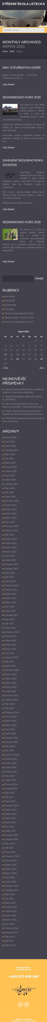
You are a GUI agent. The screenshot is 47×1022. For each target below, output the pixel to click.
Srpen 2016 (10, 852)
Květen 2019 (10, 721)
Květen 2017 (10, 814)
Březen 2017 (11, 822)
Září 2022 (9, 577)
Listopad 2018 (11, 742)
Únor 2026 (9, 442)
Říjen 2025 (10, 454)
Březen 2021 (11, 649)
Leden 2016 (10, 882)
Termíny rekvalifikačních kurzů (19, 322)
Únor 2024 (9, 522)
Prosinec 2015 (11, 886)
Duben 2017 (10, 818)
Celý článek (8, 84)
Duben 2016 (10, 869)
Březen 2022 (11, 602)
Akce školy (10, 296)
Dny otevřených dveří (22, 67)
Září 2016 (9, 848)
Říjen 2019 (10, 704)
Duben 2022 (10, 598)
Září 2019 (9, 708)
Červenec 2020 (12, 670)
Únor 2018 (9, 776)
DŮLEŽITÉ (10, 301)
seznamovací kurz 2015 (22, 97)
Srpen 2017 (10, 801)
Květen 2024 (10, 509)
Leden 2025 (10, 480)
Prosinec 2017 (11, 784)
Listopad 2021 (11, 615)
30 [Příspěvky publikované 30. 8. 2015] (41, 359)
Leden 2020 (10, 691)
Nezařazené (10, 305)
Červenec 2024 (12, 501)
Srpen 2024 (10, 497)
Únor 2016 (9, 877)
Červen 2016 (11, 860)
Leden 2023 (10, 560)
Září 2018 (9, 750)
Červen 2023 (11, 539)
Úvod (5, 51)
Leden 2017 (10, 831)
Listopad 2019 (11, 700)
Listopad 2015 (11, 890)
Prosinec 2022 (11, 564)
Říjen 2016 (10, 843)
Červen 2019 (11, 717)
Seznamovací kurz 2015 (22, 222)
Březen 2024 (11, 518)
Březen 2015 (11, 920)
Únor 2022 (9, 607)
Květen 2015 (10, 911)
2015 (12, 51)
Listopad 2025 (11, 450)
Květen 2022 (10, 594)
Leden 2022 (10, 611)
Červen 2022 (11, 590)
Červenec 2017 (12, 805)
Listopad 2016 (11, 839)
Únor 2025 (9, 475)
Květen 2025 (10, 471)
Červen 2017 (11, 810)
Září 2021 (9, 623)
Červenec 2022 (12, 585)
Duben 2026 (10, 437)
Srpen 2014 (10, 945)
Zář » (41, 368)
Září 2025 (9, 458)
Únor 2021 (9, 653)
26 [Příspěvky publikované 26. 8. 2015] (17, 359)
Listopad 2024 (11, 484)
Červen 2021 (11, 636)
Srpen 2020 (10, 666)
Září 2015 (9, 898)
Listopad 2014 (11, 932)
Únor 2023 (9, 556)
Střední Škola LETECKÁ (23, 4)
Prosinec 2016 (11, 835)
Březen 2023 (11, 552)
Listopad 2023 (11, 530)
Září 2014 (9, 941)
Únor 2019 (9, 729)
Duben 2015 (10, 915)
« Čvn (5, 368)
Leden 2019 (10, 733)
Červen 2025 (11, 467)
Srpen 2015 (10, 903)
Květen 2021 (10, 640)
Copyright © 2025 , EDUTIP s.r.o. (23, 1021)
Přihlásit (19, 1019)
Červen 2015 (11, 907)
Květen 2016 (10, 865)
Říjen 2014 (10, 937)
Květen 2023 (10, 543)
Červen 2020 (11, 674)
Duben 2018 (10, 767)
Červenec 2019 (12, 712)
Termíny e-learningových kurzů (19, 313)
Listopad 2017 (11, 788)
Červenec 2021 (12, 632)
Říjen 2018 (10, 746)
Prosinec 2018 (11, 738)
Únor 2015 (9, 924)
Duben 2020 (10, 683)
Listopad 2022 (11, 568)
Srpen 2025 (10, 463)
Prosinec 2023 (11, 526)
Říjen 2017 (10, 793)
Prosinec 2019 (11, 695)
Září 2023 (9, 535)
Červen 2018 (11, 759)
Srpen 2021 (10, 628)
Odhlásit (27, 1019)
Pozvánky (9, 309)
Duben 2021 (10, 645)
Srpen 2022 (10, 581)
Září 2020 (9, 662)
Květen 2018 (10, 763)
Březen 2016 (11, 873)
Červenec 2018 (12, 755)
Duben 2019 (10, 725)
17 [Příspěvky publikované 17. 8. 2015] (5, 354)
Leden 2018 (10, 780)
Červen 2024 (11, 505)
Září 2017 (9, 797)
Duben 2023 (10, 547)
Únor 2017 (9, 827)
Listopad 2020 (11, 657)
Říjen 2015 (10, 894)
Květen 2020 (10, 678)
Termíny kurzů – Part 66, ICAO (19, 317)
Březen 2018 (11, 772)
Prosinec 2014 (11, 928)
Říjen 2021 (10, 619)
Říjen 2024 (10, 488)
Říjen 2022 (10, 573)
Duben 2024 (10, 513)
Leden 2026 (10, 446)
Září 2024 (9, 492)
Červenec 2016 (12, 856)
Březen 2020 (11, 687)
